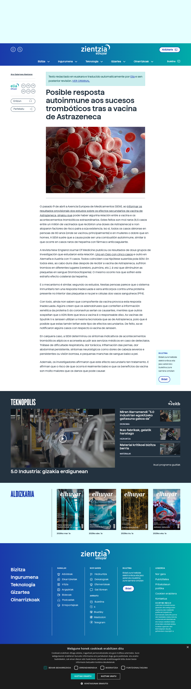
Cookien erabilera (166, 593)
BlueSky (96, 611)
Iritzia (62, 584)
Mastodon (98, 617)
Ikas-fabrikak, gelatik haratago (135, 431)
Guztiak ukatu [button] (108, 676)
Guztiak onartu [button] (83, 676)
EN (23, 91)
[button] (13, 49)
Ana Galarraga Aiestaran (22, 74)
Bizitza (18, 569)
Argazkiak (65, 589)
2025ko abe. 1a (95, 533)
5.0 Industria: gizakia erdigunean (49, 471)
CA (28, 91)
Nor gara (160, 574)
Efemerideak (100, 584)
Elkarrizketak (67, 579)
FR (33, 86)
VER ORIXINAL (81, 80)
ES (28, 86)
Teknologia (23, 584)
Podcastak (65, 600)
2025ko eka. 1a (159, 533)
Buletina (173, 61)
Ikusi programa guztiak (166, 464)
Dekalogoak (99, 579)
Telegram (97, 622)
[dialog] (95, 666)
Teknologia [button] (94, 61)
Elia (132, 76)
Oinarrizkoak (25, 599)
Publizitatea (162, 579)
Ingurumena (24, 577)
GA (33, 91)
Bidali (164, 379)
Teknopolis (23, 401)
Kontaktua (161, 598)
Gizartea (20, 592)
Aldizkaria (170, 49)
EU (23, 86)
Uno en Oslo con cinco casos (114, 254)
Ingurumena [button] (68, 61)
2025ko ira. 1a (127, 533)
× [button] (187, 647)
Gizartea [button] (118, 61)
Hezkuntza (98, 574)
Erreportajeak (67, 605)
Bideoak (64, 595)
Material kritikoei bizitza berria (138, 446)
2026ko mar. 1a (63, 533)
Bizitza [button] (44, 61)
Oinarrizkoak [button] (144, 61)
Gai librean (98, 589)
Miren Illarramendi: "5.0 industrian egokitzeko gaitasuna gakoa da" (137, 415)
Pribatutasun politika (162, 586)
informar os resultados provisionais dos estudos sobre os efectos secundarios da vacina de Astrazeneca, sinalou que (91, 211)
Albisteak (65, 574)
